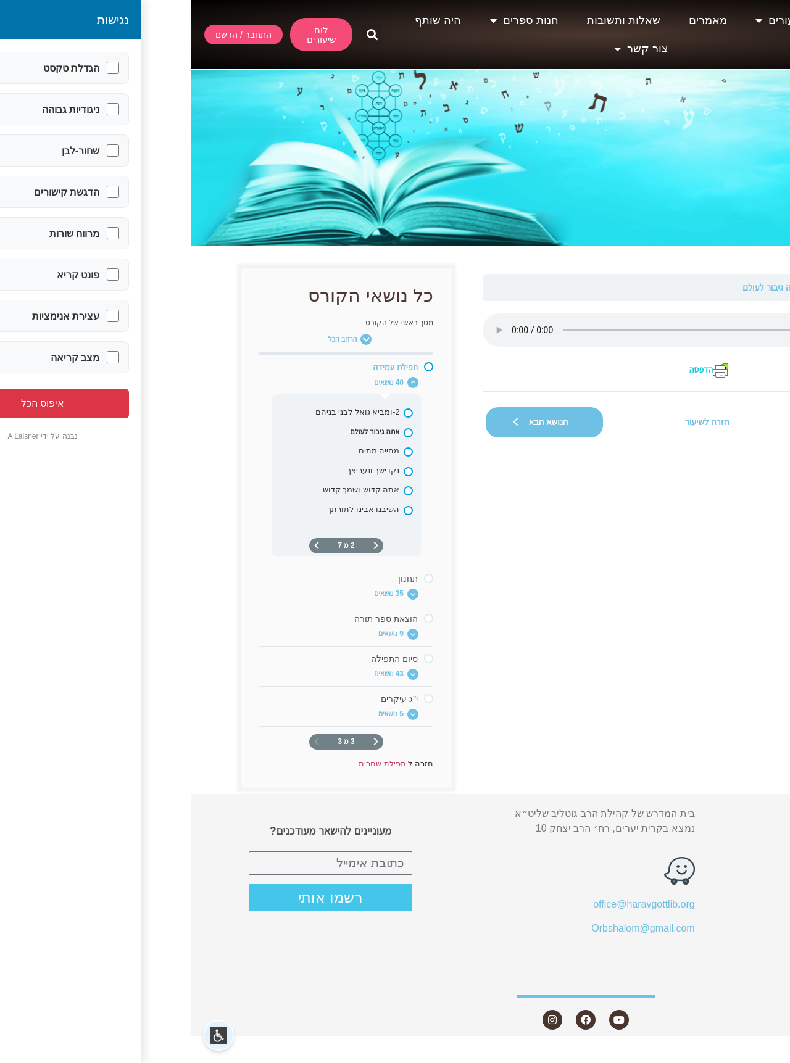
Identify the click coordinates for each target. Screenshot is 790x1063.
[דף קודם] (185, 546)
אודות (662, 20)
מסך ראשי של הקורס (209, 322)
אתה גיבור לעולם (581, 287)
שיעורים (589, 20)
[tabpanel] (516, 345)
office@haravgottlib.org (453, 904)
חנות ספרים (333, 20)
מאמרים (517, 20)
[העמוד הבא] (126, 546)
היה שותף (247, 20)
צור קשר (450, 48)
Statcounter (764, 1055)
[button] (181, 35)
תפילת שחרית (704, 287)
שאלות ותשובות (433, 20)
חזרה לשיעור (516, 421)
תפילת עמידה (646, 287)
